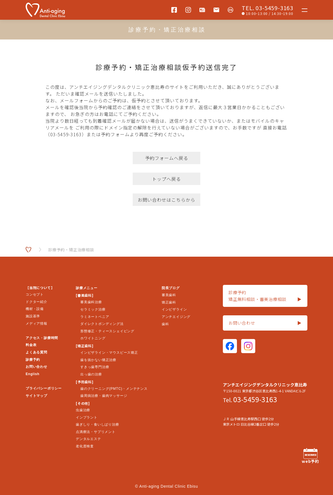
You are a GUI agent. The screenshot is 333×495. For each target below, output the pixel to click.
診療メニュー (86, 288)
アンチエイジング (176, 317)
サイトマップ (36, 396)
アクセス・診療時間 (42, 338)
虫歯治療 (83, 410)
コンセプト (35, 294)
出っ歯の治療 (91, 374)
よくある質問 (36, 352)
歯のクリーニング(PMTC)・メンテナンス (114, 389)
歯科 (165, 324)
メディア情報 (36, 323)
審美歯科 (169, 295)
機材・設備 (35, 309)
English (32, 374)
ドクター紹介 (36, 302)
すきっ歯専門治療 (94, 367)
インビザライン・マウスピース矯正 (109, 353)
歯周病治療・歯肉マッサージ (103, 396)
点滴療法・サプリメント (96, 432)
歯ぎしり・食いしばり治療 (97, 424)
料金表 (31, 345)
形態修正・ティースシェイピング (107, 331)
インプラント (86, 417)
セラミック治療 (93, 309)
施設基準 (33, 316)
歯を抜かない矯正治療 (98, 360)
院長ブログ (171, 288)
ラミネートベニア (94, 317)
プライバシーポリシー (44, 388)
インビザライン (174, 309)
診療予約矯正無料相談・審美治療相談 (265, 296)
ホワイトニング (93, 338)
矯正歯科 (169, 302)
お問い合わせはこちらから (166, 199)
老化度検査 (85, 446)
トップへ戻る (166, 178)
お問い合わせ (36, 367)
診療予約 (33, 360)
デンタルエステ (88, 439)
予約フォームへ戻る (166, 158)
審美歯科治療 (91, 302)
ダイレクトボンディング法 (102, 324)
